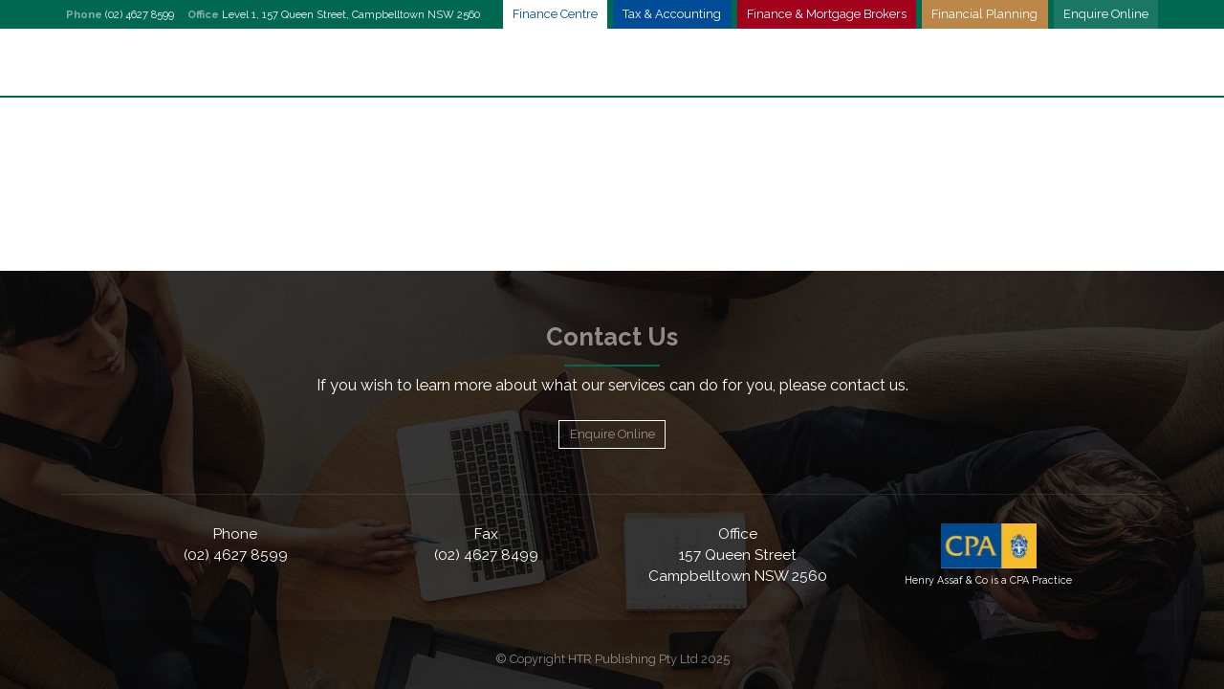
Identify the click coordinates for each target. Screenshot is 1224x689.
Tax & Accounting (672, 14)
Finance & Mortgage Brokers (827, 14)
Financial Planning (984, 14)
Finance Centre (555, 14)
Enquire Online (1105, 14)
